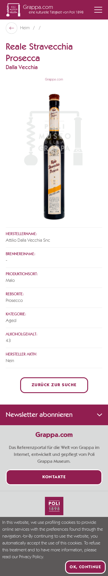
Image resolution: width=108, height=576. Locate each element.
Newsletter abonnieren (54, 414)
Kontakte (54, 477)
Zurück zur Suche (54, 385)
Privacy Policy (31, 557)
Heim (25, 28)
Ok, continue (85, 567)
